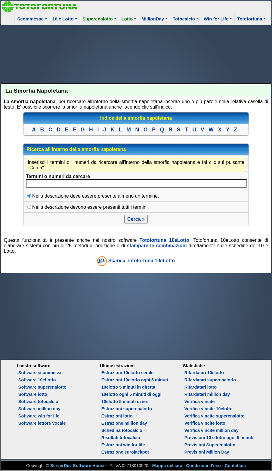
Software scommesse (40, 372)
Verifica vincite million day (211, 430)
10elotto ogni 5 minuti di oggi (131, 394)
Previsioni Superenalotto (210, 444)
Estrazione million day (124, 423)
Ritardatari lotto (200, 387)
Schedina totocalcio (121, 430)
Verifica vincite (199, 401)
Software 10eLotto (37, 379)
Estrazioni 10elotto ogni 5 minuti (134, 379)
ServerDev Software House (78, 465)
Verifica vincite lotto (204, 423)
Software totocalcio (38, 401)
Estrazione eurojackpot (125, 452)
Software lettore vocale (42, 423)
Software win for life (39, 416)
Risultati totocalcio (120, 437)
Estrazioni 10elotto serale (127, 372)
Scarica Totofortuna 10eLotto (141, 260)
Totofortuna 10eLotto (164, 240)
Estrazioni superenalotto (126, 408)
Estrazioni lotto (117, 416)
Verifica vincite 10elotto (208, 408)
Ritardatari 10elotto (204, 372)
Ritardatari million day (207, 394)
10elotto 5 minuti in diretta (128, 387)
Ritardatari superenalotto (210, 379)
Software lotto (32, 394)
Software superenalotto (42, 387)
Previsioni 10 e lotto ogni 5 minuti (218, 437)
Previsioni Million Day (206, 452)
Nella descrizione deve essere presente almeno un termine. (95, 196)
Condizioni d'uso (203, 465)
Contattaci (235, 465)
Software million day (39, 408)
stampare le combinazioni (157, 245)
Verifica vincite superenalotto (214, 416)
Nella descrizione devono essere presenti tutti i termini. (90, 207)
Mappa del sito (167, 465)
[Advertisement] (136, 53)
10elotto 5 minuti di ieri (125, 401)
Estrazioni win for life (123, 444)
